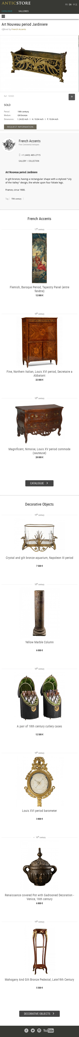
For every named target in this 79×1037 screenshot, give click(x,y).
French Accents (30, 141)
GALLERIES (24, 11)
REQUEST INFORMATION (20, 126)
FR (66, 4)
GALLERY (22, 161)
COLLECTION (34, 161)
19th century (16, 199)
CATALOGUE (7, 11)
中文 (75, 4)
